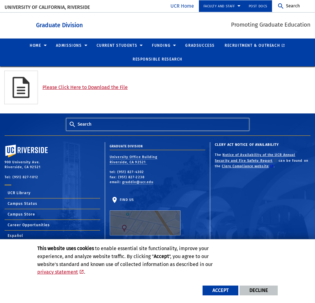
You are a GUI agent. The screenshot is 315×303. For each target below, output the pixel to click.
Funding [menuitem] (161, 45)
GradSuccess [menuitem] (200, 45)
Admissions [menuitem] (69, 45)
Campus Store (21, 214)
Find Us (145, 216)
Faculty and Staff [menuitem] (219, 6)
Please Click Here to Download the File (85, 87)
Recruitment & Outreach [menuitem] (252, 45)
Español (15, 235)
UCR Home (182, 6)
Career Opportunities (29, 225)
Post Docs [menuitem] (258, 6)
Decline (258, 290)
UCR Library (19, 192)
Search (293, 6)
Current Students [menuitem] (117, 45)
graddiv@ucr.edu (138, 182)
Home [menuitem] (35, 45)
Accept (220, 290)
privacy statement (57, 272)
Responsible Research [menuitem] (157, 59)
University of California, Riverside (47, 7)
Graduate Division (87, 24)
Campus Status (22, 203)
